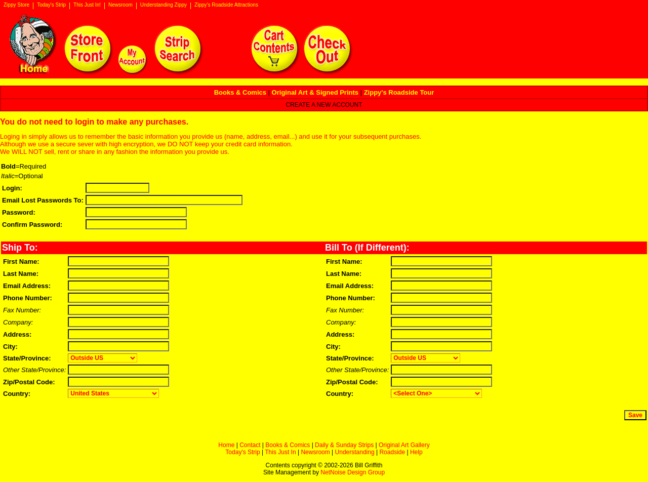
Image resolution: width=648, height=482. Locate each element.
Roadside (392, 452)
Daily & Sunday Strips (344, 445)
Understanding (355, 452)
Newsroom (120, 5)
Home (226, 445)
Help (416, 452)
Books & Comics (287, 445)
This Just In (280, 452)
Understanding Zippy (163, 5)
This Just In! (87, 5)
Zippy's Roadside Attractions (226, 5)
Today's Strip (51, 5)
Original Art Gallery (404, 445)
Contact (249, 445)
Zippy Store (16, 5)
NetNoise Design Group (352, 472)
